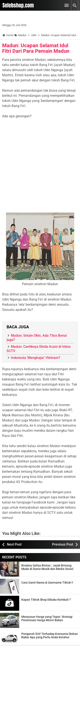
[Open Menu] (66, 5)
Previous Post (62, 544)
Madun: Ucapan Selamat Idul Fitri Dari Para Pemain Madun (35, 48)
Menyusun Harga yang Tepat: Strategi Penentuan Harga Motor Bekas (47, 618)
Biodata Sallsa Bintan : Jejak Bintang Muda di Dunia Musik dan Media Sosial (47, 567)
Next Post (14, 544)
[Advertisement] (40, 168)
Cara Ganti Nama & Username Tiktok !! (47, 582)
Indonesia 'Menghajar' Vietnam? (35, 358)
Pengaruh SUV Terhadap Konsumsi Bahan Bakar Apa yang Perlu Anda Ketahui (49, 635)
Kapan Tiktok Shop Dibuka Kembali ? (46, 599)
